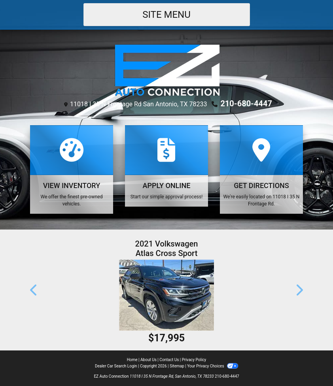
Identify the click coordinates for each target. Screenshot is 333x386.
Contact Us (169, 360)
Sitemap (177, 366)
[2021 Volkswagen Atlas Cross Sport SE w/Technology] (166, 295)
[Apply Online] (166, 166)
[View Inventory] (71, 169)
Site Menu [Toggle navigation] (166, 14)
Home (132, 360)
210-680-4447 (246, 103)
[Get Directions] (261, 169)
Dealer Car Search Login (116, 366)
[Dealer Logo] (166, 69)
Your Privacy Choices (212, 366)
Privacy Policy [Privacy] (194, 360)
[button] (34, 290)
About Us (148, 360)
